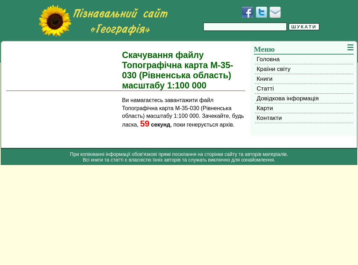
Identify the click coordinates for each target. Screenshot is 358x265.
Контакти (269, 117)
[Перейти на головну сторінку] (103, 20)
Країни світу (274, 68)
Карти (265, 108)
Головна (268, 59)
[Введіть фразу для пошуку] (245, 26)
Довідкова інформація (288, 98)
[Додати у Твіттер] (261, 12)
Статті (265, 88)
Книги (264, 78)
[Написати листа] (275, 12)
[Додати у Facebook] (247, 12)
